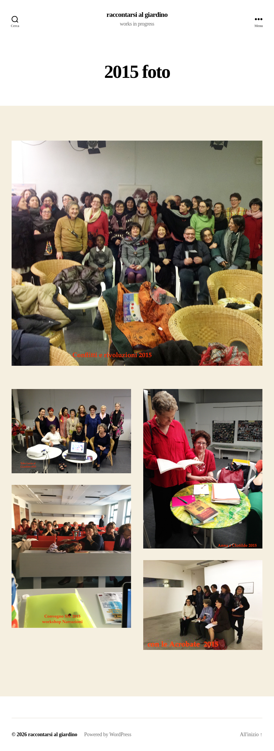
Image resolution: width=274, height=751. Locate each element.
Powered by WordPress (107, 734)
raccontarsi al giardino (136, 14)
